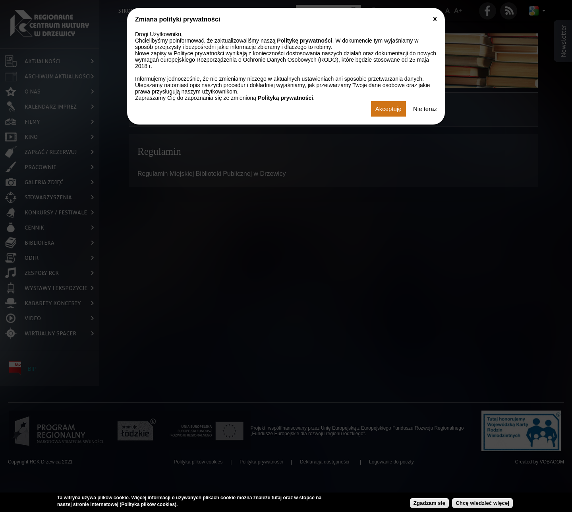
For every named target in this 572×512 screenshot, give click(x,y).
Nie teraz (425, 108)
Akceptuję (388, 108)
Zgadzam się (429, 503)
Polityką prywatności (285, 98)
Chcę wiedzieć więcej (482, 503)
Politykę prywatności (304, 40)
